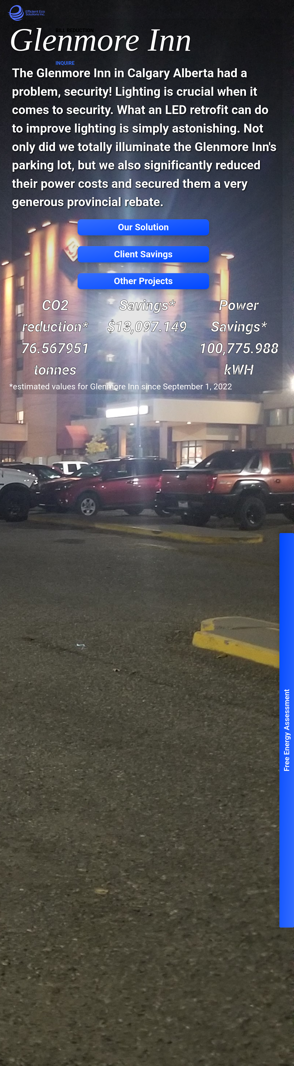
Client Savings (143, 254)
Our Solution (143, 227)
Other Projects (143, 281)
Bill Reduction (75, 30)
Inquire (65, 63)
